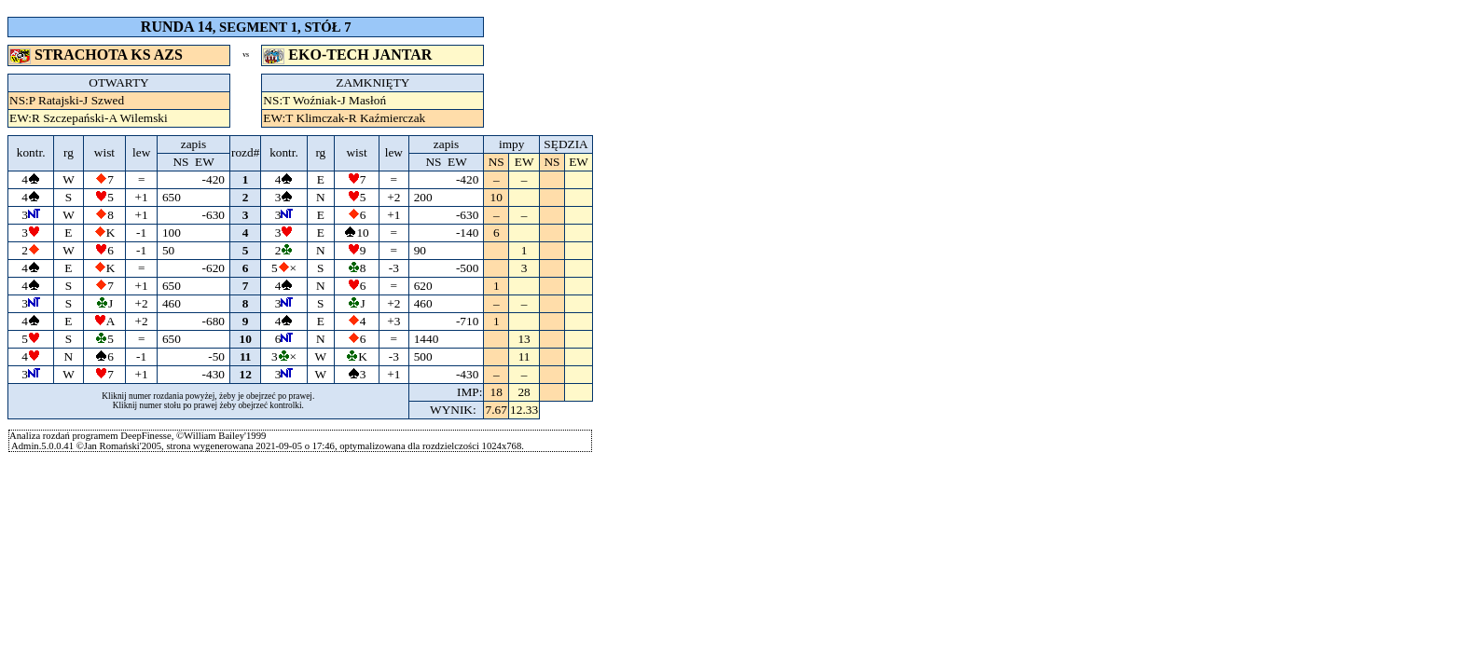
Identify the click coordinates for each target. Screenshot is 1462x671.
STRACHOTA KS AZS (97, 54)
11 (245, 356)
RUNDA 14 (177, 26)
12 (245, 374)
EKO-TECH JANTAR (349, 54)
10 (245, 339)
